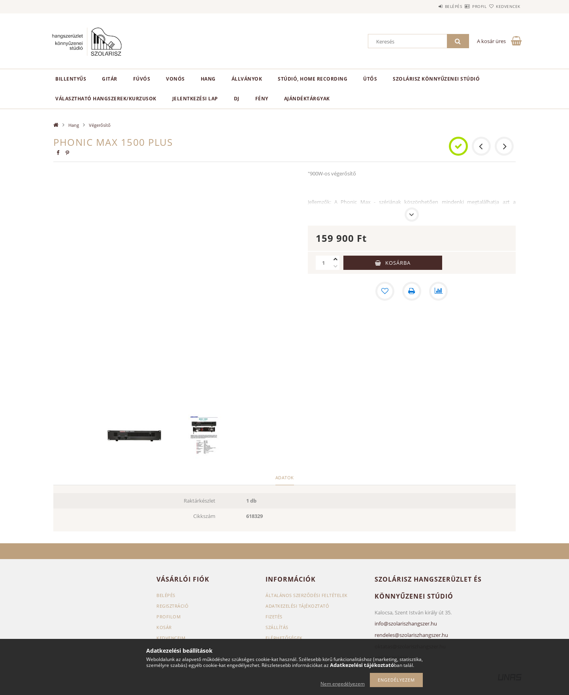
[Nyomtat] (411, 291)
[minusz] (335, 266)
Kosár (164, 627)
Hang (208, 78)
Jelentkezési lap (195, 98)
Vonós (175, 78)
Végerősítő (100, 125)
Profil (465, 6)
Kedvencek (504, 6)
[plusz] (335, 259)
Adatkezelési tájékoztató (297, 606)
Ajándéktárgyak (307, 98)
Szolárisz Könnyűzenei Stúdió (436, 78)
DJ (236, 98)
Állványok (247, 78)
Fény (261, 98)
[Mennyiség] (324, 263)
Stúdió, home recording (312, 78)
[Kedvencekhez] (384, 291)
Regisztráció (172, 606)
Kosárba (398, 262)
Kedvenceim (170, 638)
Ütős (370, 78)
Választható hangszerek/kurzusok (105, 98)
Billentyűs (70, 78)
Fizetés (274, 617)
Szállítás (277, 627)
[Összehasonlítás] (438, 291)
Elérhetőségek (284, 638)
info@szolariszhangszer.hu (406, 623)
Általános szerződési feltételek (307, 595)
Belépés (430, 6)
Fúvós (142, 78)
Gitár (109, 78)
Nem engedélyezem (342, 683)
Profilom (168, 617)
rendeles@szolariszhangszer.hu (411, 634)
